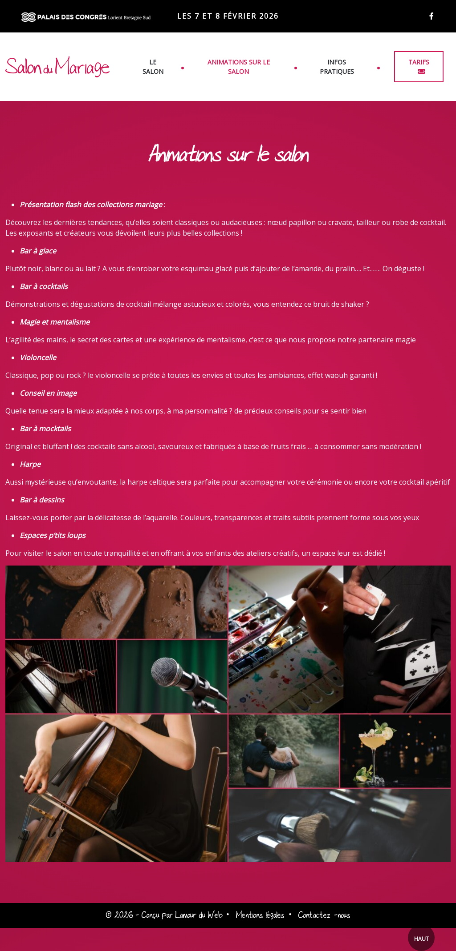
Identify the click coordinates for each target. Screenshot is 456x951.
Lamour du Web (199, 915)
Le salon (152, 67)
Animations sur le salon (239, 67)
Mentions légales (260, 915)
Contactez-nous (324, 915)
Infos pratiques (337, 67)
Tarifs (418, 62)
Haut (421, 939)
